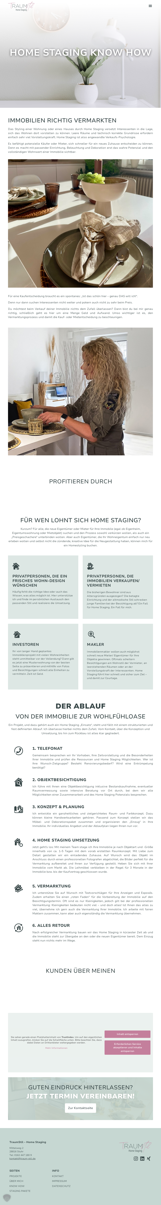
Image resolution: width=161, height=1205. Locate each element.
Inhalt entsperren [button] (127, 1034)
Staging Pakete (20, 1191)
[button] (150, 5)
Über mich (16, 1181)
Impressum (59, 1181)
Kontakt (58, 1176)
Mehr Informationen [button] (56, 1048)
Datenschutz (61, 1186)
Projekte (15, 1176)
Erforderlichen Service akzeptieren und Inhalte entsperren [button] (127, 1047)
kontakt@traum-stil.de (22, 1158)
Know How (17, 1186)
